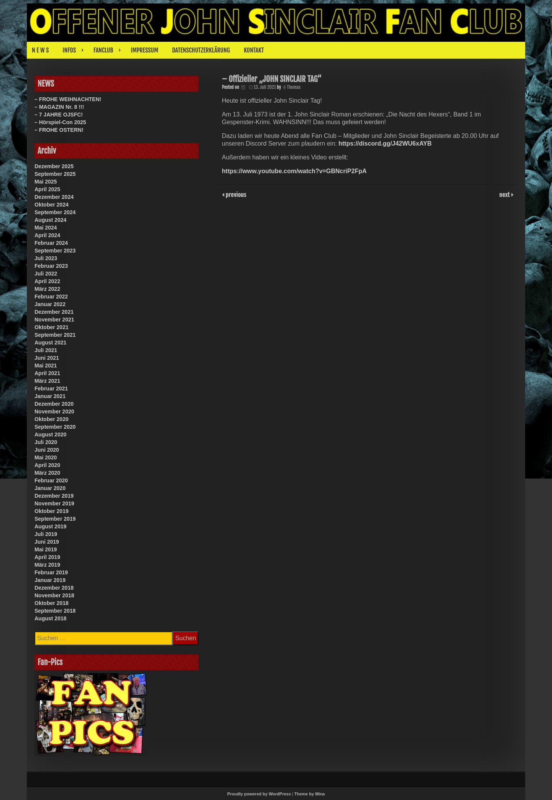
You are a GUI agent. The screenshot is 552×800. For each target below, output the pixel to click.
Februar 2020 (51, 480)
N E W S (40, 50)
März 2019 (47, 565)
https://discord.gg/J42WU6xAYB (385, 143)
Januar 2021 (50, 396)
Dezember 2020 (54, 404)
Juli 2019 (45, 534)
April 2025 (47, 189)
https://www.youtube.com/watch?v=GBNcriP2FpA (294, 171)
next (505, 194)
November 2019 (54, 503)
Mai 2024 (45, 228)
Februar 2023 (51, 266)
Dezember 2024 (54, 197)
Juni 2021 (46, 358)
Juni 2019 (46, 542)
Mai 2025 (45, 182)
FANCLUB (103, 50)
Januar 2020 (50, 488)
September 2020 (55, 427)
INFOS (69, 50)
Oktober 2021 (51, 327)
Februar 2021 (51, 388)
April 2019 (47, 557)
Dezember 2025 (54, 166)
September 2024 (55, 212)
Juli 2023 (45, 258)
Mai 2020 (45, 457)
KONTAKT (254, 50)
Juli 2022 (45, 273)
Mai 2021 (45, 365)
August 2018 (50, 618)
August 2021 (50, 342)
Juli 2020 (45, 442)
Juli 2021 (45, 350)
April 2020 (47, 465)
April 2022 (47, 281)
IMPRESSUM (144, 50)
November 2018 (54, 595)
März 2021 (47, 381)
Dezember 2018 (54, 588)
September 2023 (55, 251)
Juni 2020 (46, 450)
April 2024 (47, 235)
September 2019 (55, 519)
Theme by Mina (309, 794)
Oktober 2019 (51, 511)
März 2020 (47, 473)
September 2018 (55, 611)
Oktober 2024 (51, 205)
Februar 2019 (51, 572)
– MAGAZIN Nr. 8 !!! (59, 107)
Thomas (294, 87)
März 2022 (47, 289)
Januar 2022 (50, 304)
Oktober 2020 (51, 419)
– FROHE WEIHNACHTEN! (67, 99)
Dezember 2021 (54, 312)
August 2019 (50, 526)
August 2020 (50, 434)
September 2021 (55, 335)
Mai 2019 (45, 549)
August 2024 (50, 220)
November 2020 (54, 411)
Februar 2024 (51, 243)
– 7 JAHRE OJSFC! (58, 114)
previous (235, 194)
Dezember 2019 (54, 496)
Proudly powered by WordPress (259, 794)
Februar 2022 (51, 296)
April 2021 (47, 373)
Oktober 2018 (51, 603)
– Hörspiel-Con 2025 (60, 122)
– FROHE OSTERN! (59, 130)
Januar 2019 (50, 580)
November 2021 (54, 319)
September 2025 (55, 174)
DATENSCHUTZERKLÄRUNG (201, 50)
